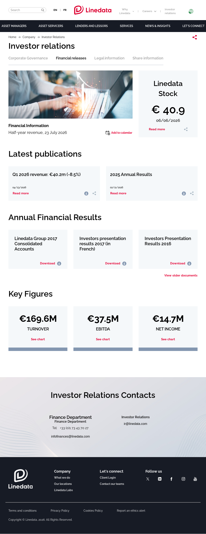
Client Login (108, 477)
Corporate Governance (28, 58)
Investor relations (170, 11)
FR (65, 9)
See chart (38, 339)
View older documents (180, 275)
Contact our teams (112, 483)
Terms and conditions (22, 510)
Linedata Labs (63, 490)
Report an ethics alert (131, 510)
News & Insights (157, 26)
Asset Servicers (51, 26)
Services (126, 26)
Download (50, 264)
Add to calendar (119, 133)
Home (12, 37)
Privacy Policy (60, 510)
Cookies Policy (93, 510)
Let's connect (193, 26)
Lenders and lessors (91, 26)
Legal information (109, 58)
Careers (149, 11)
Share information (148, 58)
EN (55, 9)
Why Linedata (126, 11)
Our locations (63, 483)
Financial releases (71, 58)
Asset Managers (14, 26)
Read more (157, 129)
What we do (62, 477)
